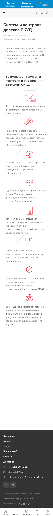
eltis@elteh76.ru (15, 472)
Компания (9, 436)
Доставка (8, 461)
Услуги (7, 446)
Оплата (7, 456)
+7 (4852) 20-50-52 (17, 466)
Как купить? (10, 451)
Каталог (8, 441)
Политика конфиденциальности (18, 499)
